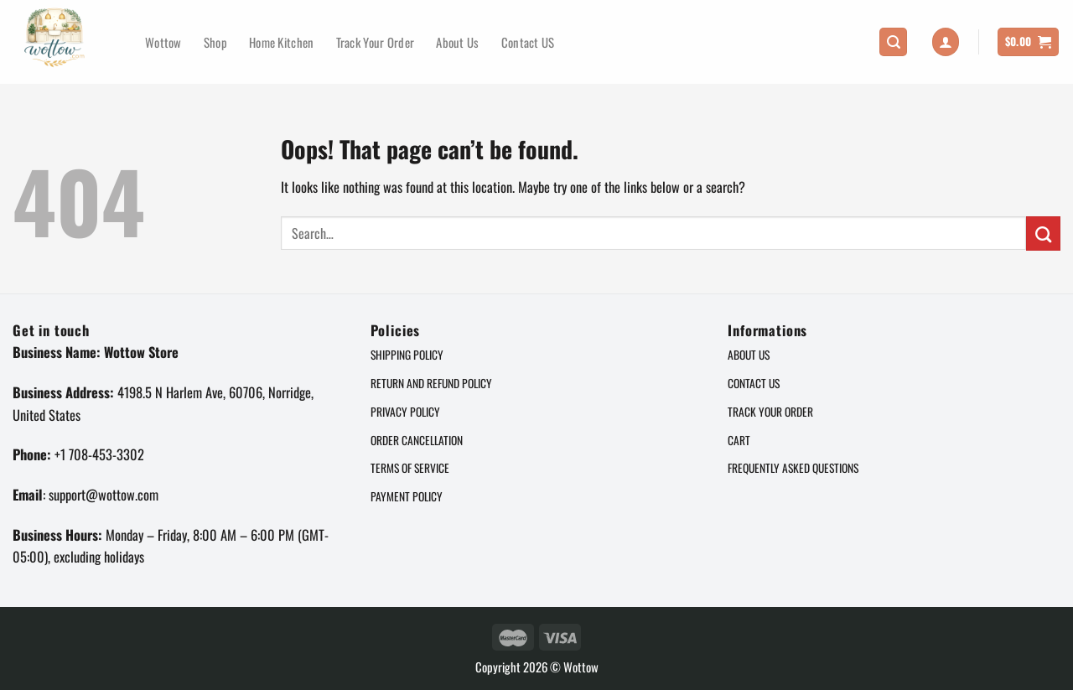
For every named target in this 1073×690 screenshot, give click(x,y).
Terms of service (410, 467)
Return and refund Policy (431, 383)
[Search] (893, 42)
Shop (215, 42)
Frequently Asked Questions (793, 467)
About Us (457, 42)
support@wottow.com (103, 494)
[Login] (946, 42)
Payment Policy (407, 496)
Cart (739, 440)
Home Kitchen (281, 42)
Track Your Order (375, 42)
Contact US (528, 42)
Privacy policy (405, 411)
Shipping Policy (407, 354)
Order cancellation (417, 440)
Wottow (163, 42)
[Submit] (1043, 233)
